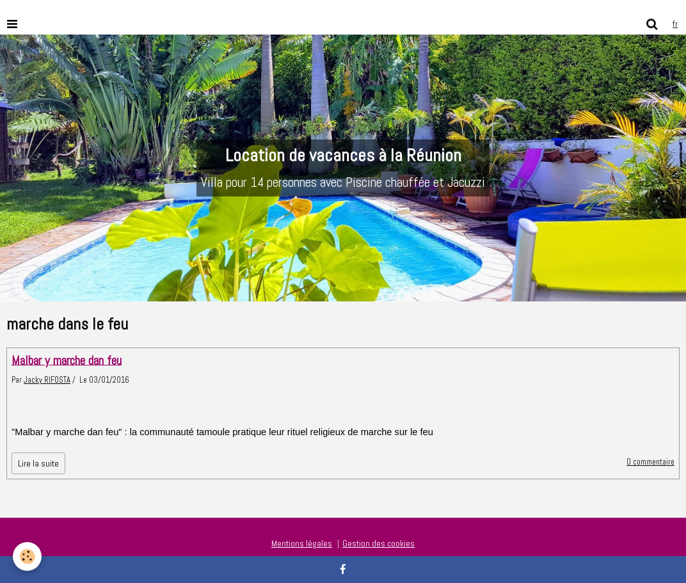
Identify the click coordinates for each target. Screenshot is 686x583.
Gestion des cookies (378, 543)
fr (675, 23)
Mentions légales (301, 543)
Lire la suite (38, 463)
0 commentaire (650, 462)
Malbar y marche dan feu (67, 360)
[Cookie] (27, 556)
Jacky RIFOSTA (47, 380)
